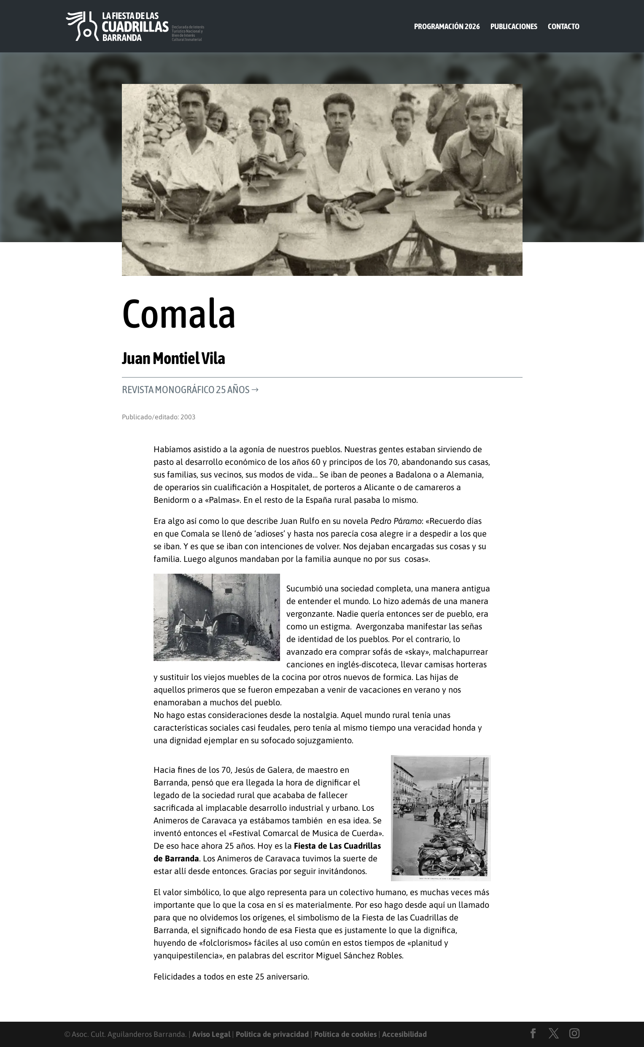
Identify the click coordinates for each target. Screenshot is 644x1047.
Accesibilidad (404, 1034)
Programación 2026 (447, 27)
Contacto (563, 27)
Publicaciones (513, 27)
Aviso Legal (211, 1034)
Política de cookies (345, 1034)
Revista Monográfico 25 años (186, 389)
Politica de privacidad (272, 1034)
